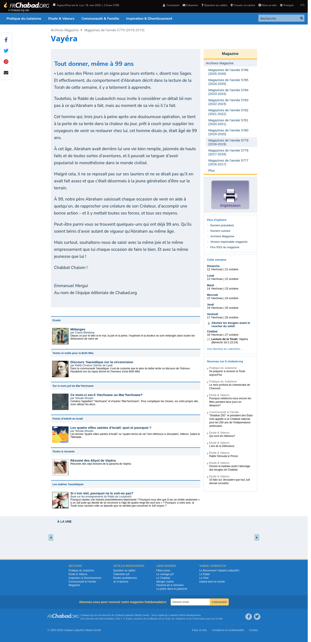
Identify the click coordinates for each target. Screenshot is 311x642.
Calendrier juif (121, 574)
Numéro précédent (222, 225)
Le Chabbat (163, 577)
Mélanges (77, 329)
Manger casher (165, 581)
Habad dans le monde (212, 581)
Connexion (171, 5)
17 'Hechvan (215, 317)
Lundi (210, 275)
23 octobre (231, 288)
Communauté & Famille (100, 18)
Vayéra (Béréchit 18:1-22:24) (229, 340)
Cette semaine (216, 259)
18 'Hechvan (215, 334)
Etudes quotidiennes (125, 577)
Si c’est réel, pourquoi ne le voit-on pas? (101, 493)
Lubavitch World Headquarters (184, 615)
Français (287, 5)
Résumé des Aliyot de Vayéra (93, 460)
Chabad (119, 615)
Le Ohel (203, 577)
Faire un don (267, 5)
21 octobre (231, 269)
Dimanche (213, 266)
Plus (211, 170)
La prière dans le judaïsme (171, 588)
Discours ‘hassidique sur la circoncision (101, 362)
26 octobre (231, 317)
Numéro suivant (220, 230)
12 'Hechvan (215, 269)
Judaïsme (180, 618)
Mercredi (212, 295)
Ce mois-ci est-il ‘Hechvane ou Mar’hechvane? (106, 395)
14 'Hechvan (215, 288)
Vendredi (212, 314)
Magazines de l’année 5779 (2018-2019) (114, 30)
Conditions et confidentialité (228, 630)
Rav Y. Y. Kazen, (125, 618)
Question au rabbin (214, 5)
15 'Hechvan (215, 298)
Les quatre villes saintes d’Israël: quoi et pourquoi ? (110, 427)
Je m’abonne (120, 581)
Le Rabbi (204, 574)
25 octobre (231, 307)
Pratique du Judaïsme (24, 18)
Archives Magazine (65, 30)
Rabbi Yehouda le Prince (223, 456)
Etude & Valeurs (61, 18)
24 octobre (231, 298)
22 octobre (231, 279)
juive (208, 618)
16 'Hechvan (215, 307)
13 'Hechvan (215, 279)
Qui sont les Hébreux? (222, 436)
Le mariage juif (165, 574)
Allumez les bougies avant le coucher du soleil (230, 324)
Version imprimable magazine (229, 241)
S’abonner (190, 5)
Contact (253, 630)
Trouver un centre (243, 5)
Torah (168, 618)
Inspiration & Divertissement (149, 18)
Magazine (230, 54)
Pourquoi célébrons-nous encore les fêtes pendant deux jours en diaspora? (230, 402)
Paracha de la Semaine (170, 585)
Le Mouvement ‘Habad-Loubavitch (219, 570)
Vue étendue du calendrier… (225, 349)
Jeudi (210, 304)
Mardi (210, 285)
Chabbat (212, 331)
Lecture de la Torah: (224, 339)
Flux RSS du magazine (224, 247)
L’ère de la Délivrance (221, 446)
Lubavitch (129, 615)
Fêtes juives (163, 570)
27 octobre (231, 334)
